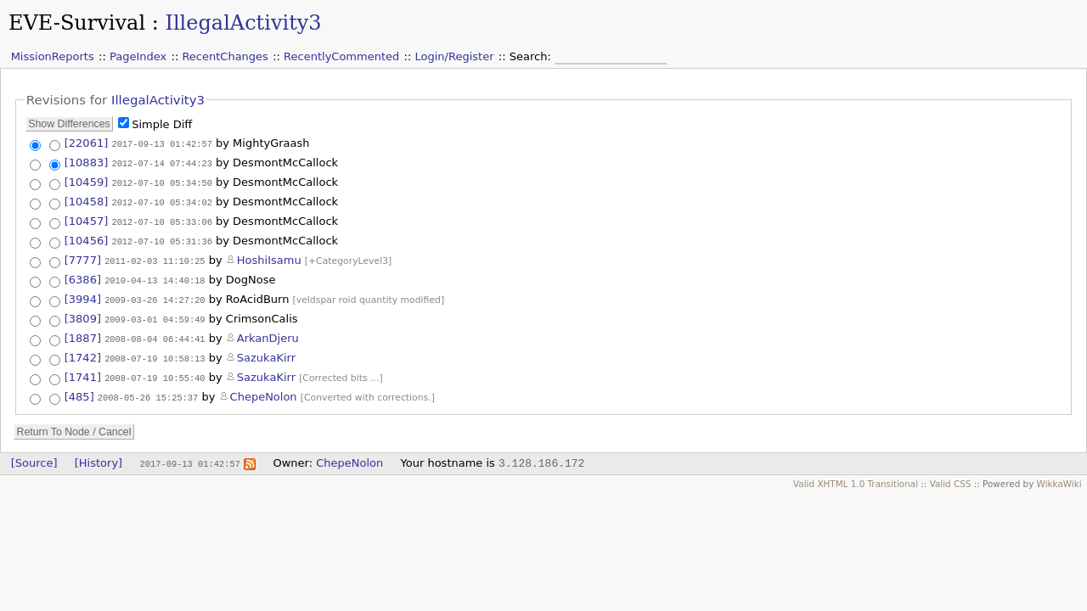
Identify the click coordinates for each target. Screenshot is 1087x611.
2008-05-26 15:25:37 (148, 389)
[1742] (83, 350)
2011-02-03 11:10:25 (154, 255)
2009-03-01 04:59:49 (154, 313)
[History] (98, 454)
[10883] (87, 161)
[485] (79, 388)
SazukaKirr (266, 350)
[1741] (83, 368)
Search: (532, 56)
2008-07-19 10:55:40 (154, 369)
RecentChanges (225, 56)
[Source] (34, 454)
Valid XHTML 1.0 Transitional (855, 475)
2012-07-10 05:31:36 (161, 237)
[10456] (87, 236)
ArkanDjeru (268, 331)
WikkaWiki (1059, 475)
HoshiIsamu (269, 255)
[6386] (83, 274)
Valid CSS (951, 475)
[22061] (87, 143)
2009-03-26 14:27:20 (154, 294)
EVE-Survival (76, 23)
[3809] (83, 312)
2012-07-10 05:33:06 (161, 218)
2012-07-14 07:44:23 (161, 162)
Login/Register (454, 56)
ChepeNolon (263, 388)
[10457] (87, 217)
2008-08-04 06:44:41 (154, 332)
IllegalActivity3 (243, 23)
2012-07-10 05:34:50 (161, 181)
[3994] (83, 293)
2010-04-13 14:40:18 (154, 275)
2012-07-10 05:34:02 (161, 199)
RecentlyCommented (341, 56)
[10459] (87, 180)
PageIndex (138, 56)
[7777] (83, 255)
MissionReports (52, 56)
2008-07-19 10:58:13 (154, 350)
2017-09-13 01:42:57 (161, 143)
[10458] (87, 199)
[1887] (83, 331)
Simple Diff (162, 124)
